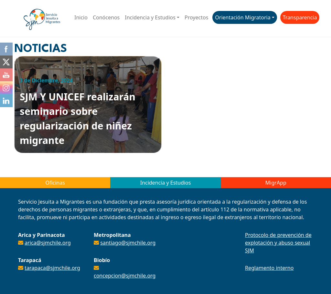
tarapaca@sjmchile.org (52, 267)
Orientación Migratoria (242, 17)
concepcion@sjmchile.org (124, 275)
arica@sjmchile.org (48, 242)
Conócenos (106, 17)
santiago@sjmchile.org (127, 242)
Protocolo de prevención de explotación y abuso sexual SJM (278, 242)
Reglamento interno (269, 267)
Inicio (81, 17)
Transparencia (300, 17)
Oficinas (55, 182)
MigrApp (275, 182)
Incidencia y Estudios (150, 17)
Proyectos (196, 17)
